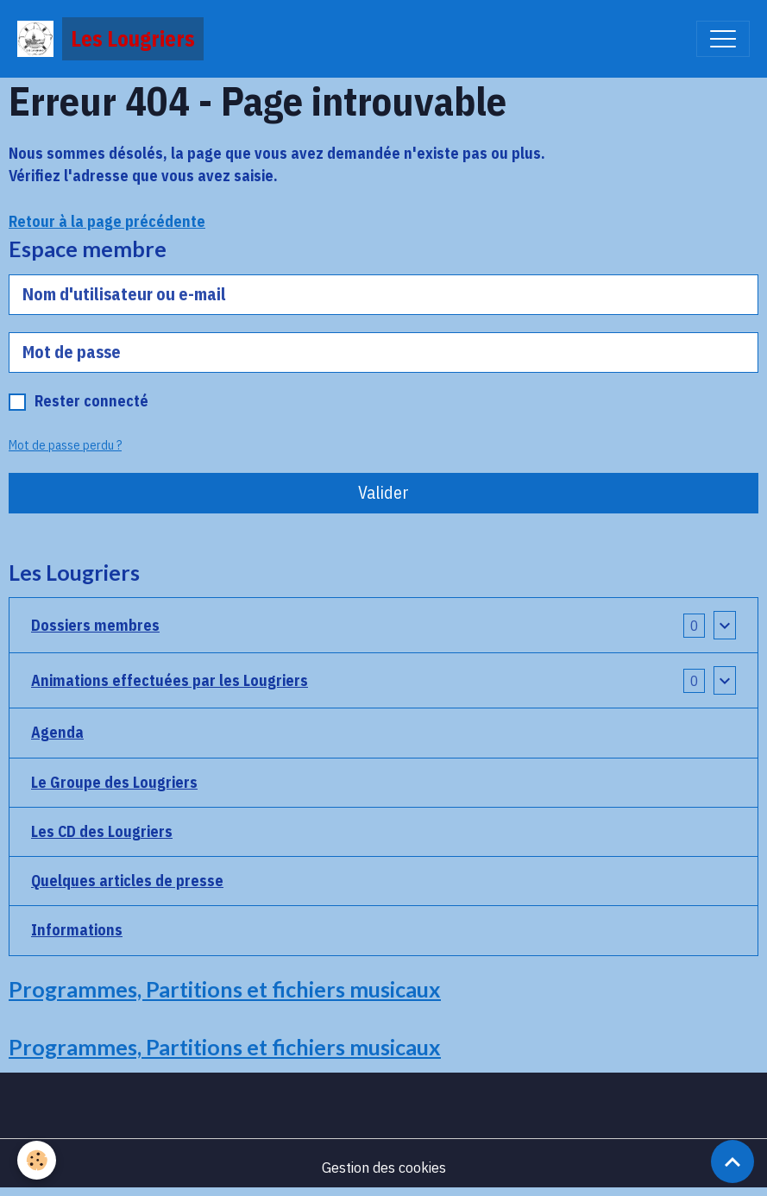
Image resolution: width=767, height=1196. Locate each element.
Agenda (57, 732)
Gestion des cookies (384, 1167)
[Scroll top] (732, 1161)
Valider (383, 492)
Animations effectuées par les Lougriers (169, 680)
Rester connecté (91, 401)
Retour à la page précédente (107, 221)
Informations (77, 930)
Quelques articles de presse (127, 881)
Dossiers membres (95, 625)
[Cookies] (36, 1160)
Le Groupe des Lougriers (114, 782)
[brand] (110, 38)
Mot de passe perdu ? (65, 445)
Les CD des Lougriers (102, 831)
